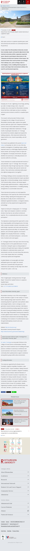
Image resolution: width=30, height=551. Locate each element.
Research (3, 37)
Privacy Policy (15, 531)
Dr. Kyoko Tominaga (6, 342)
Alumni (3, 510)
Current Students (6, 507)
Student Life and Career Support (11, 487)
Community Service (7, 491)
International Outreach (8, 483)
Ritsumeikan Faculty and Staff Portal (9, 526)
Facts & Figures (13, 524)
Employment (4, 524)
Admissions (4, 494)
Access (7, 521)
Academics (4, 476)
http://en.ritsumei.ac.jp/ (10, 327)
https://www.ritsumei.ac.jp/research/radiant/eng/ (12, 331)
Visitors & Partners (7, 514)
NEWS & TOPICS (6, 6)
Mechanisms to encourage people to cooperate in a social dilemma (11, 432)
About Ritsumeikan (7, 472)
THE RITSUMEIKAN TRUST (16, 521)
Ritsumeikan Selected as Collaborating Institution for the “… (20, 411)
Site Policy (3, 531)
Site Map (9, 531)
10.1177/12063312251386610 (10, 286)
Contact (3, 521)
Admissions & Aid (6, 503)
